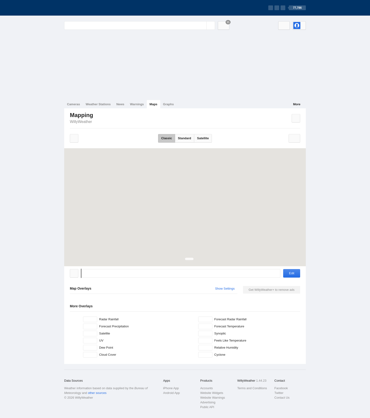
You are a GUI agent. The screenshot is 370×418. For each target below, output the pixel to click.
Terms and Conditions (252, 388)
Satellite (203, 138)
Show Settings (225, 288)
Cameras (73, 104)
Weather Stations (98, 104)
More (296, 104)
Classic (166, 138)
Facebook (281, 388)
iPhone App (171, 388)
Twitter (278, 393)
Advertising (207, 402)
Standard (184, 138)
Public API (207, 407)
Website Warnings (212, 397)
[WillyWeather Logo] (86, 8)
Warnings (137, 104)
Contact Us (282, 397)
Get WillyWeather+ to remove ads (271, 289)
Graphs (168, 104)
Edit (291, 273)
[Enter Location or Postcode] (139, 25)
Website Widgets (211, 393)
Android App (171, 393)
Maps (153, 104)
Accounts (206, 388)
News (120, 104)
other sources (97, 393)
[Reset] (202, 25)
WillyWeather (81, 122)
